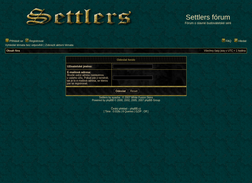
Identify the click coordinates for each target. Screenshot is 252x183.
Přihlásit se (14, 40)
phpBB (110, 100)
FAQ (226, 40)
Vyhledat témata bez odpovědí (24, 45)
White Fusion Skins (142, 97)
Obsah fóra (13, 50)
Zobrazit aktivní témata (59, 45)
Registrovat (34, 40)
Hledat (240, 40)
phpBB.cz (135, 108)
